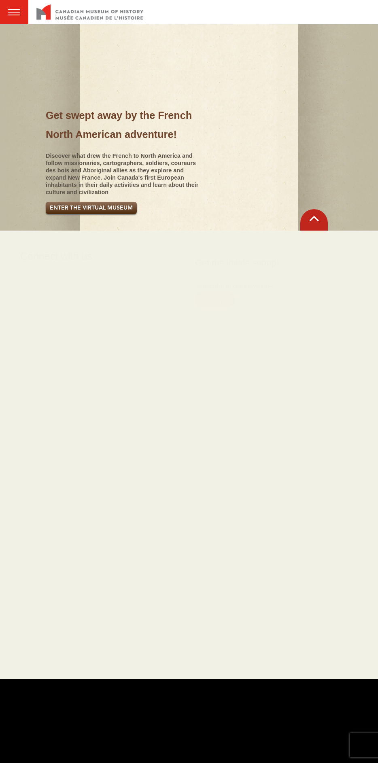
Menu (14, 12)
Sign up (215, 289)
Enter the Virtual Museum (91, 207)
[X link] (86, 283)
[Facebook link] (31, 283)
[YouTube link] (113, 283)
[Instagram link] (58, 283)
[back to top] (314, 220)
